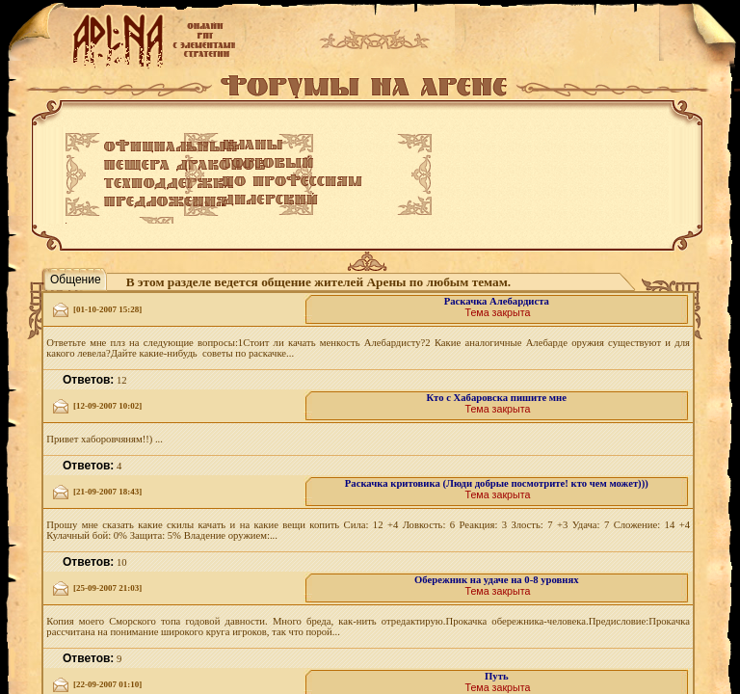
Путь (497, 676)
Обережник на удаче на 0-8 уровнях (496, 579)
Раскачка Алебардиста (496, 301)
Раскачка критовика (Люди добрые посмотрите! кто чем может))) (496, 483)
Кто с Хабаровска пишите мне (497, 397)
